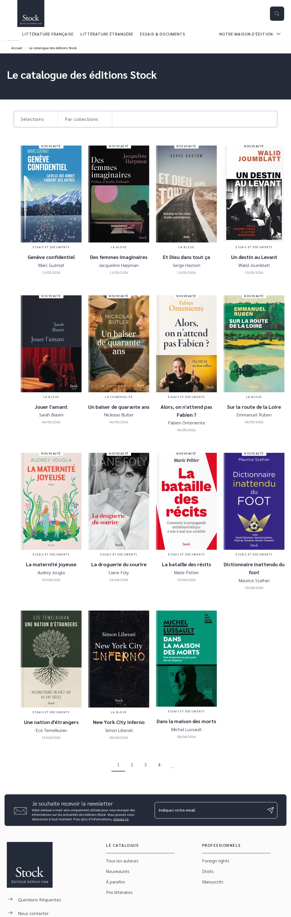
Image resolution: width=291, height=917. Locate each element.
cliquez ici (120, 819)
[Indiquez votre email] (209, 810)
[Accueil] (31, 13)
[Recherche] (277, 14)
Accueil (16, 47)
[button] (36, 119)
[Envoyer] (270, 810)
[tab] (13, 34)
